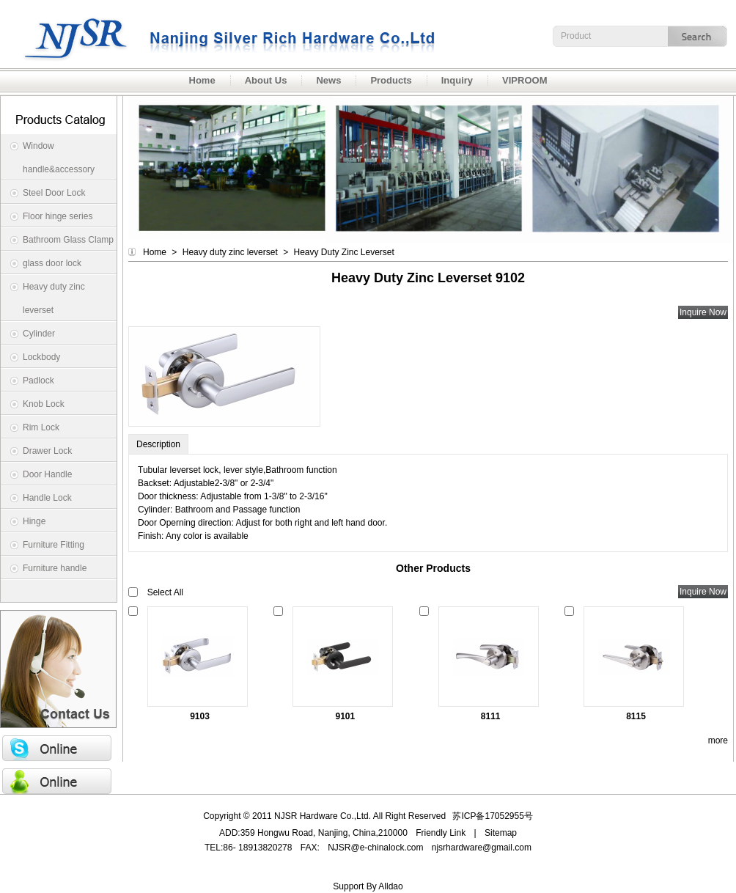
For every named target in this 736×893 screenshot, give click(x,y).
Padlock (38, 380)
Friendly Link (440, 833)
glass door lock (52, 263)
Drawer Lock (47, 451)
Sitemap (501, 833)
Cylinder (39, 333)
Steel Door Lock (54, 193)
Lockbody (41, 357)
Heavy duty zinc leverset (54, 298)
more (718, 740)
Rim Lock (41, 427)
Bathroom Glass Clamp (68, 240)
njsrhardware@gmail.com (481, 847)
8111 (491, 716)
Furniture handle (55, 568)
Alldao (390, 886)
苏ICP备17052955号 (492, 816)
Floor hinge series (57, 216)
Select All (165, 592)
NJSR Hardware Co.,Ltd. (220, 34)
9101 (345, 716)
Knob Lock (44, 404)
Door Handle (47, 474)
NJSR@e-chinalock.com (375, 847)
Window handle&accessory (59, 157)
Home (154, 252)
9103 (200, 716)
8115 (636, 716)
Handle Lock (47, 498)
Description (158, 444)
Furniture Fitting (53, 545)
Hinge (34, 521)
